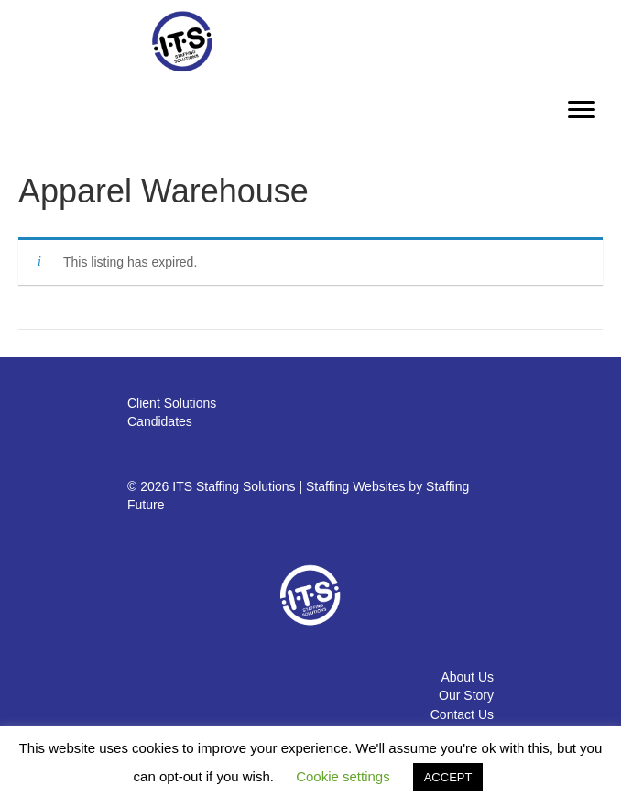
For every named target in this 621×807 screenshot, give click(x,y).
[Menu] (582, 109)
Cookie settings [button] (343, 776)
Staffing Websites (355, 486)
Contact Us (462, 714)
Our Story (466, 695)
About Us (467, 677)
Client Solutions (171, 403)
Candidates (159, 421)
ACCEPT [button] (448, 777)
